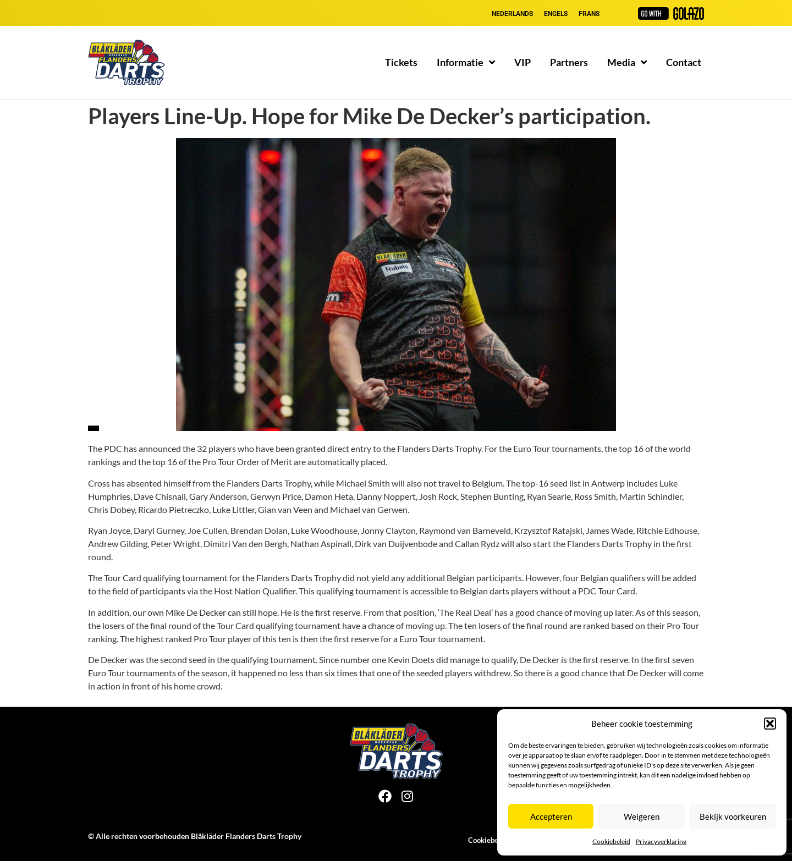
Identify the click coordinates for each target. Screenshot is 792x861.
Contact (683, 62)
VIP (522, 62)
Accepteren (551, 816)
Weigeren (641, 816)
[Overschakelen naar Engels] (555, 13)
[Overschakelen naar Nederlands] (512, 13)
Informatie (466, 62)
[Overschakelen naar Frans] (589, 13)
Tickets (401, 62)
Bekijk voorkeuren (733, 816)
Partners (569, 62)
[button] (770, 723)
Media (627, 62)
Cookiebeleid (611, 841)
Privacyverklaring (661, 841)
